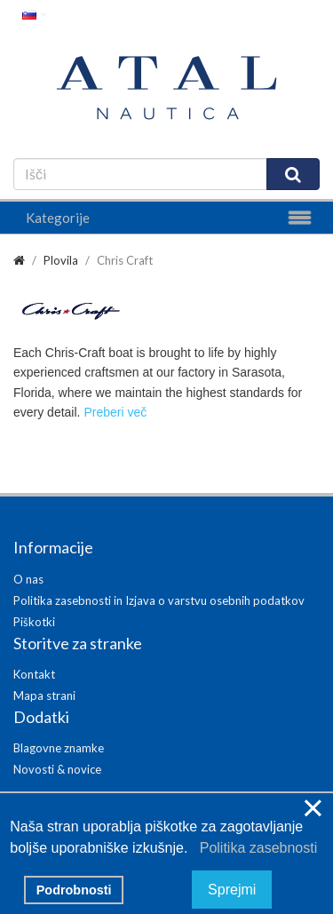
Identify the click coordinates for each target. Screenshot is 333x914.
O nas (28, 579)
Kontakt (34, 674)
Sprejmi (232, 889)
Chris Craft (125, 260)
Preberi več (115, 412)
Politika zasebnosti (254, 847)
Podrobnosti (74, 890)
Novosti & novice (57, 769)
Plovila (61, 260)
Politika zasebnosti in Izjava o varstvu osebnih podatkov (159, 600)
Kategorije (58, 218)
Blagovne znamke (58, 748)
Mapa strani (44, 695)
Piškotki (34, 622)
